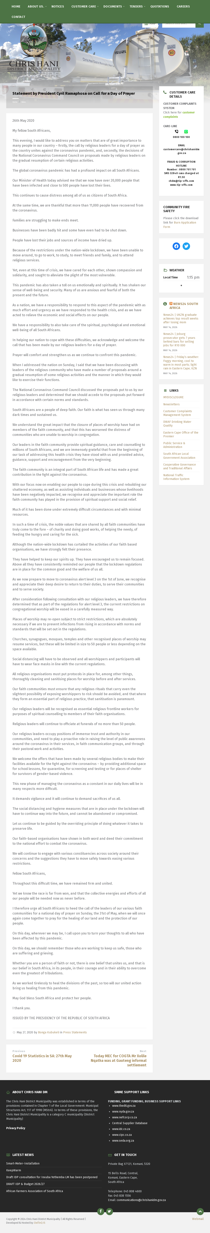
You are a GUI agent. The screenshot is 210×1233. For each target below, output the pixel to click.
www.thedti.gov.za (123, 1106)
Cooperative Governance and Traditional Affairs (179, 466)
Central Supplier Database (129, 1123)
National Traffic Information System (176, 477)
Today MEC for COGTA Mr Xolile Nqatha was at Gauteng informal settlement (118, 1060)
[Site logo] (34, 78)
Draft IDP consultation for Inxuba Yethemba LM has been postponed (51, 1177)
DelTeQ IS (39, 1222)
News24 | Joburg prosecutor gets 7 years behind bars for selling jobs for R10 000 (179, 339)
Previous (18, 1051)
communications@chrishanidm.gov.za (141, 1200)
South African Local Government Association (179, 455)
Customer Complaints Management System (177, 413)
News (23, 102)
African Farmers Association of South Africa (34, 1191)
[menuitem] (16, 6)
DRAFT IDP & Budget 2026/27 (25, 1184)
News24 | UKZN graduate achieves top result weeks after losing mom (180, 318)
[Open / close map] (150, 23)
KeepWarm (13, 1170)
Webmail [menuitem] (198, 1219)
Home (14, 102)
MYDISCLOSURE (173, 397)
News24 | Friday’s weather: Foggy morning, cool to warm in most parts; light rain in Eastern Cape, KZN (181, 362)
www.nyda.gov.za (123, 1111)
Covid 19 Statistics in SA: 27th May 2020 (42, 1058)
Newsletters (171, 404)
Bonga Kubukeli (48, 1032)
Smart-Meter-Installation (22, 1163)
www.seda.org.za (123, 1140)
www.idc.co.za (121, 1129)
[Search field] (183, 23)
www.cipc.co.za (122, 1135)
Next (143, 1051)
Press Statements (75, 1032)
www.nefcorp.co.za (124, 1117)
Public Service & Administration (174, 445)
